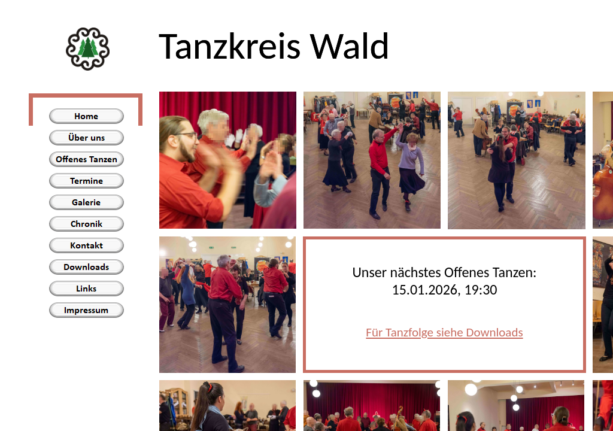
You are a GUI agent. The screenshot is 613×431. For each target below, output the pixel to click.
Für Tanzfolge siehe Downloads (444, 332)
